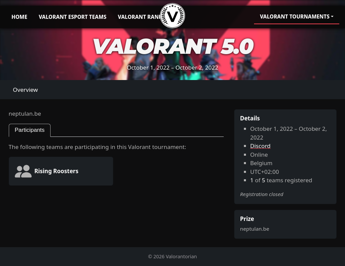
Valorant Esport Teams (72, 16)
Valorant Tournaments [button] (295, 16)
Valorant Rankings (146, 16)
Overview (25, 89)
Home (19, 16)
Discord (260, 146)
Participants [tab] (30, 130)
